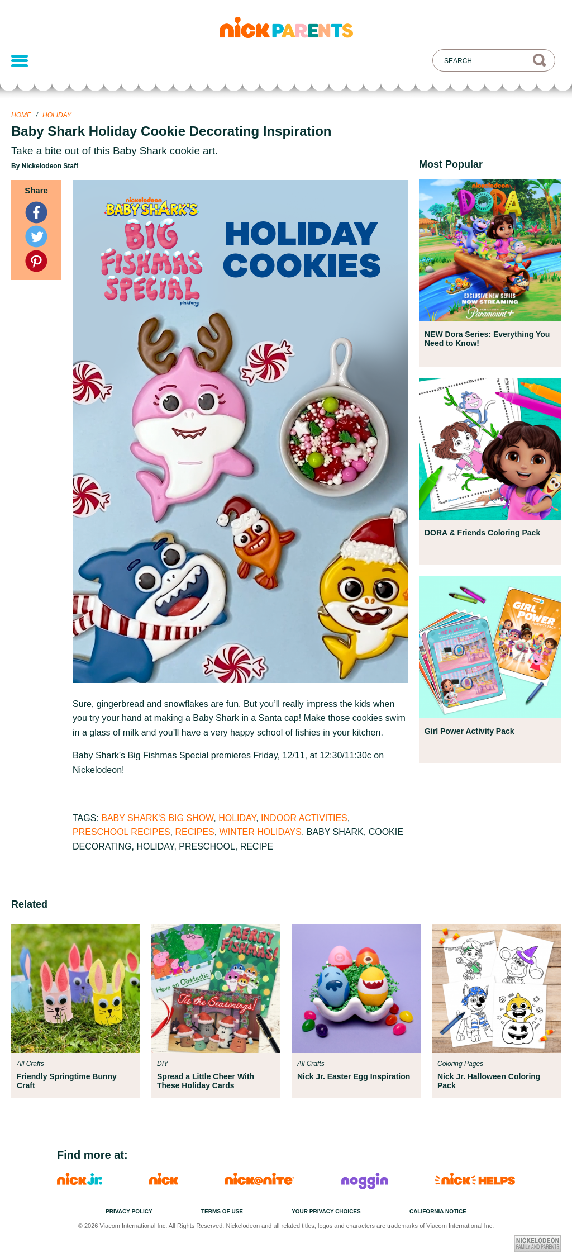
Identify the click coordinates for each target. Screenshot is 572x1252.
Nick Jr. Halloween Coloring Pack (488, 1081)
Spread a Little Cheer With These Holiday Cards (205, 1081)
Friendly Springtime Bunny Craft (67, 1081)
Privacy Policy (129, 1211)
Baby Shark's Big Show (157, 818)
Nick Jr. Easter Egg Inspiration (353, 1076)
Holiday (57, 115)
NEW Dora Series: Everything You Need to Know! (487, 339)
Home (21, 115)
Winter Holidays (261, 832)
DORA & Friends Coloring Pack (482, 532)
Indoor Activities (304, 818)
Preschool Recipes (121, 832)
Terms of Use (222, 1211)
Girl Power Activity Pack (469, 731)
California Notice (437, 1211)
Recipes (194, 832)
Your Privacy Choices (326, 1211)
